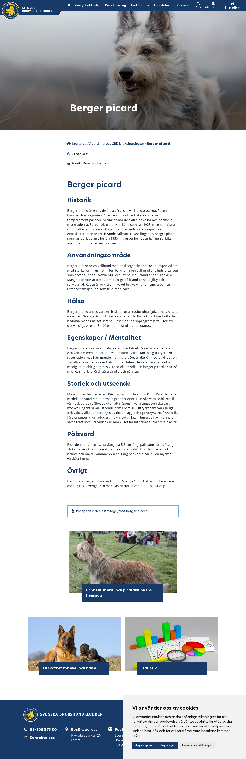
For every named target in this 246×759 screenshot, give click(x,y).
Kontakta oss (42, 737)
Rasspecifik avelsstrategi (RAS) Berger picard (111, 511)
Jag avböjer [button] (168, 745)
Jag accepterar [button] (144, 745)
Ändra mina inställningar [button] (196, 745)
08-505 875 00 (43, 729)
